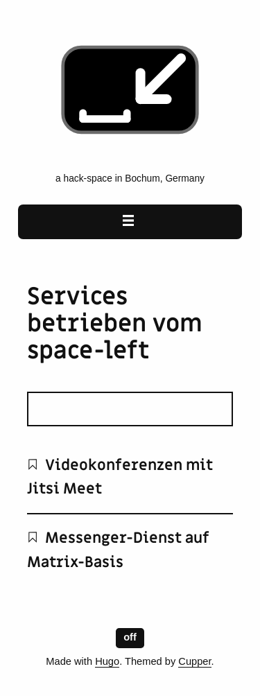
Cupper (194, 661)
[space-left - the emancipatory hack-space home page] (130, 158)
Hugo (107, 661)
